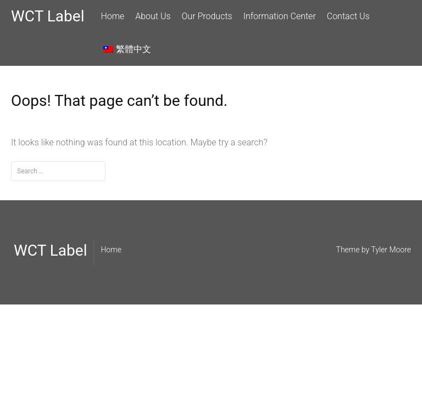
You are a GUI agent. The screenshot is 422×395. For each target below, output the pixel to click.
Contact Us (348, 16)
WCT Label (47, 16)
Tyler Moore (391, 249)
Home (112, 16)
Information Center (279, 16)
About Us (152, 16)
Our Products (207, 16)
